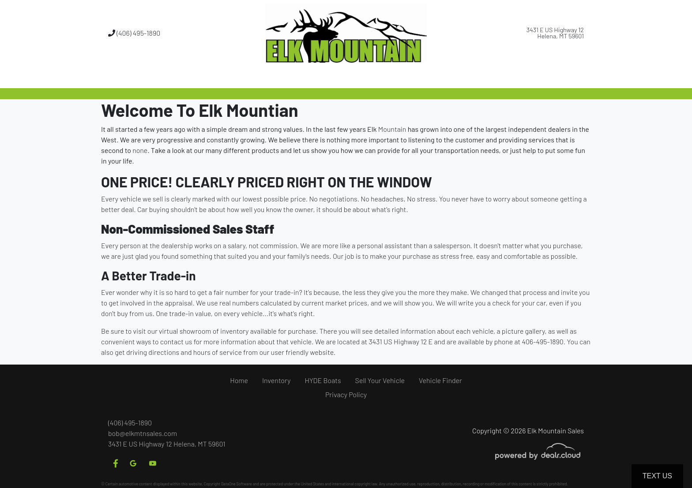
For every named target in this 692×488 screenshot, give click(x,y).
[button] (316, 77)
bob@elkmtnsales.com (142, 433)
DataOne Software (236, 483)
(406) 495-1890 (134, 33)
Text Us (657, 476)
